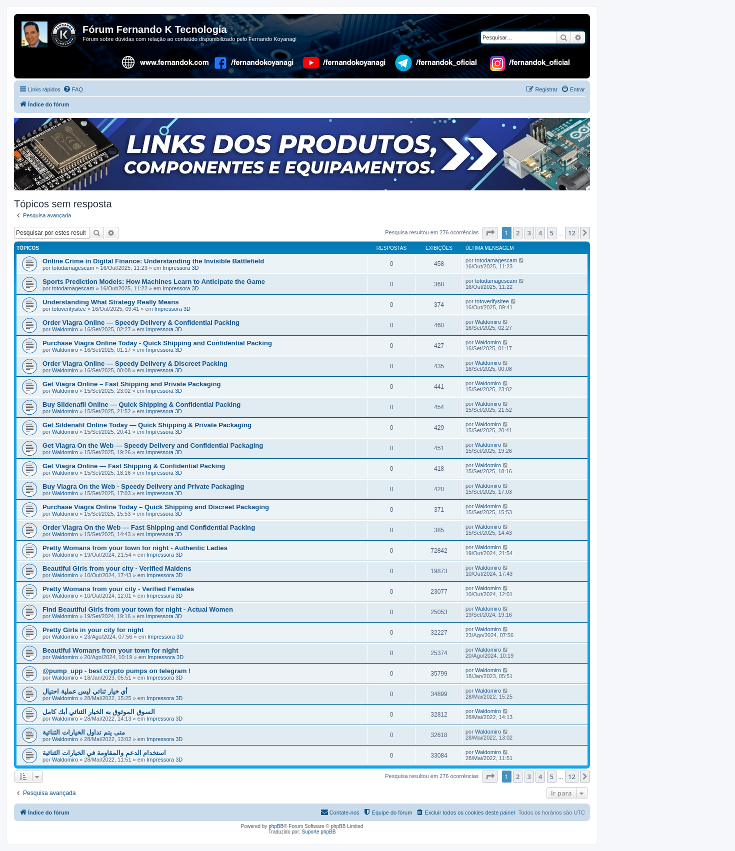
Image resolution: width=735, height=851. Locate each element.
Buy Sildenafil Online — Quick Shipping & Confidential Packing (141, 404)
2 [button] (518, 232)
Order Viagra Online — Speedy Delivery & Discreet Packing (135, 363)
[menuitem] (73, 89)
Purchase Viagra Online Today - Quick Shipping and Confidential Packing (157, 343)
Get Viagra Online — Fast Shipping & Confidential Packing (133, 466)
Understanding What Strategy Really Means (110, 302)
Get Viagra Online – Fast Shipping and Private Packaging (131, 384)
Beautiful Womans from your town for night (110, 650)
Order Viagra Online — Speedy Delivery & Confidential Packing (141, 322)
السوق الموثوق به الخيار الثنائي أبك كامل (98, 712)
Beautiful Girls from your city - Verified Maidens (117, 568)
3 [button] (529, 232)
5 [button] (552, 232)
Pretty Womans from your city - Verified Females (118, 589)
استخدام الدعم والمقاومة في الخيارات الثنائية (104, 753)
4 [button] (540, 232)
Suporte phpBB (319, 832)
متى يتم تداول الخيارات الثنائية (83, 732)
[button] (490, 233)
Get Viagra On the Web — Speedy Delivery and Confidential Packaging (152, 445)
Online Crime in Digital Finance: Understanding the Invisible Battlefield (153, 261)
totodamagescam (73, 268)
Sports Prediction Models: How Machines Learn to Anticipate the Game (153, 281)
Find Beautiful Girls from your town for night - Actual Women (137, 609)
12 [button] (572, 232)
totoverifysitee (69, 309)
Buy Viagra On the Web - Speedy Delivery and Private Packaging (143, 486)
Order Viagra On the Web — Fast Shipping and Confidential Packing (148, 527)
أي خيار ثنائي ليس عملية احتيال (85, 691)
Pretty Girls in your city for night (93, 630)
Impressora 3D (180, 268)
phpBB (276, 826)
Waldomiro (65, 329)
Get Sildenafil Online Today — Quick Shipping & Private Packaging (147, 425)
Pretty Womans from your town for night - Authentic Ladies (135, 548)
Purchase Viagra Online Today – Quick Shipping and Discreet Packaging (155, 507)
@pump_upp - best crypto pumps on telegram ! (116, 671)
